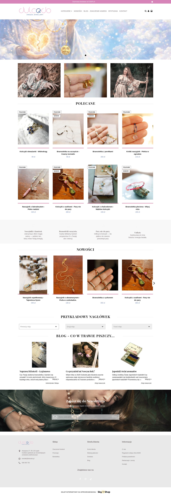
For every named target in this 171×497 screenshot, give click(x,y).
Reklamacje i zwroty (128, 460)
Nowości (78, 11)
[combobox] (39, 326)
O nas (124, 449)
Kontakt (123, 11)
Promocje (56, 453)
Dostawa (90, 457)
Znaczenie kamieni (98, 11)
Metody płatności (92, 453)
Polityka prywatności (128, 457)
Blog (86, 11)
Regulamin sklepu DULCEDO (131, 453)
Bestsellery (56, 457)
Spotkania (113, 11)
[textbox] (36, 326)
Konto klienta (91, 449)
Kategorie (66, 11)
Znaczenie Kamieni (59, 449)
